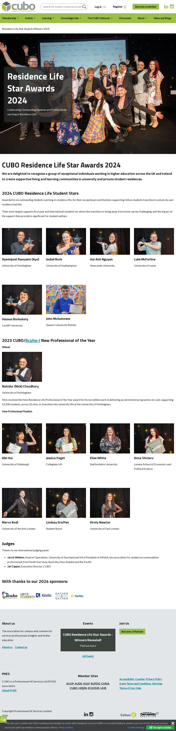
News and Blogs (162, 18)
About (141, 18)
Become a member (145, 6)
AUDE (78, 683)
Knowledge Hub (70, 18)
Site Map (157, 683)
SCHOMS (93, 688)
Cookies (140, 679)
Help (138, 688)
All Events (88, 656)
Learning (47, 18)
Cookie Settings (136, 727)
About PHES (9, 690)
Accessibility (126, 679)
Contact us (21, 647)
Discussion (125, 18)
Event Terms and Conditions (135, 683)
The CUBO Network (99, 18)
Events (29, 18)
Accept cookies (160, 727)
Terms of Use (126, 688)
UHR (103, 688)
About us (7, 647)
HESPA (83, 688)
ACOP (70, 683)
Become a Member (132, 631)
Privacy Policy (154, 679)
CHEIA (105, 683)
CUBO (74, 688)
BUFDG (95, 683)
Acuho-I (32, 340)
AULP (86, 683)
